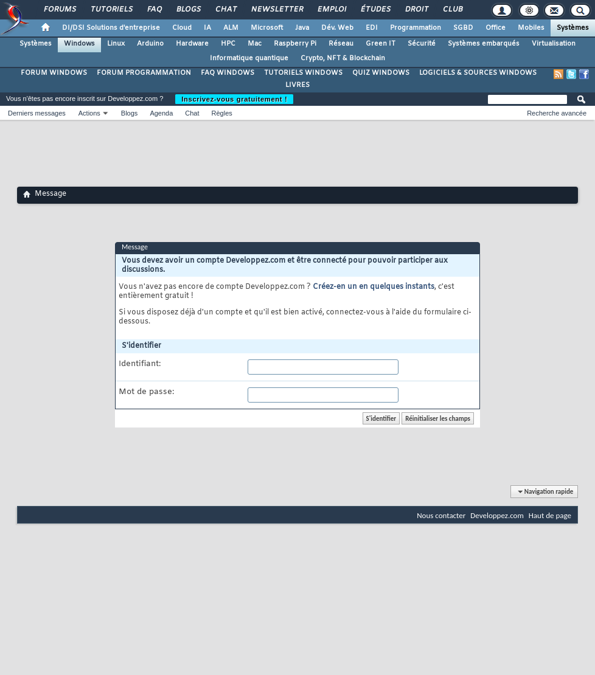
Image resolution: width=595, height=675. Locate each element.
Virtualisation (554, 44)
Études (375, 10)
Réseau (341, 44)
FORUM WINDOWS (54, 73)
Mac (255, 44)
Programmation (415, 28)
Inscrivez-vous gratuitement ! (234, 99)
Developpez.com (497, 515)
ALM (230, 28)
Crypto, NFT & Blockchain (343, 58)
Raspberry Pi (295, 44)
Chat (225, 10)
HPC (228, 44)
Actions (89, 113)
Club (452, 10)
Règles (222, 113)
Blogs (188, 10)
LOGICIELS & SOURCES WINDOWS (478, 73)
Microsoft (267, 28)
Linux (116, 44)
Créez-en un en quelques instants (373, 287)
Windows (79, 44)
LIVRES (297, 85)
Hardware (192, 44)
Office (495, 28)
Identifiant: (140, 364)
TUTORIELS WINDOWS (303, 73)
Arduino (150, 44)
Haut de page (550, 515)
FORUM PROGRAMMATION (144, 73)
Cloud (182, 28)
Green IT (380, 44)
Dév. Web (337, 28)
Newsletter (276, 10)
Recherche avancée (556, 113)
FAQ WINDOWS (227, 73)
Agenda (161, 113)
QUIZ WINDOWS (380, 73)
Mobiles (531, 28)
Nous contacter (441, 515)
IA (207, 28)
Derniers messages (37, 113)
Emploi (331, 10)
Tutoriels (111, 10)
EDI (372, 28)
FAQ (153, 10)
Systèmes (573, 28)
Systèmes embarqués (484, 44)
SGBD (463, 28)
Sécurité (422, 44)
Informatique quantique (249, 58)
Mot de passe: (146, 392)
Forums (59, 10)
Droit (416, 10)
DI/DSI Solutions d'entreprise (111, 28)
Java (302, 28)
